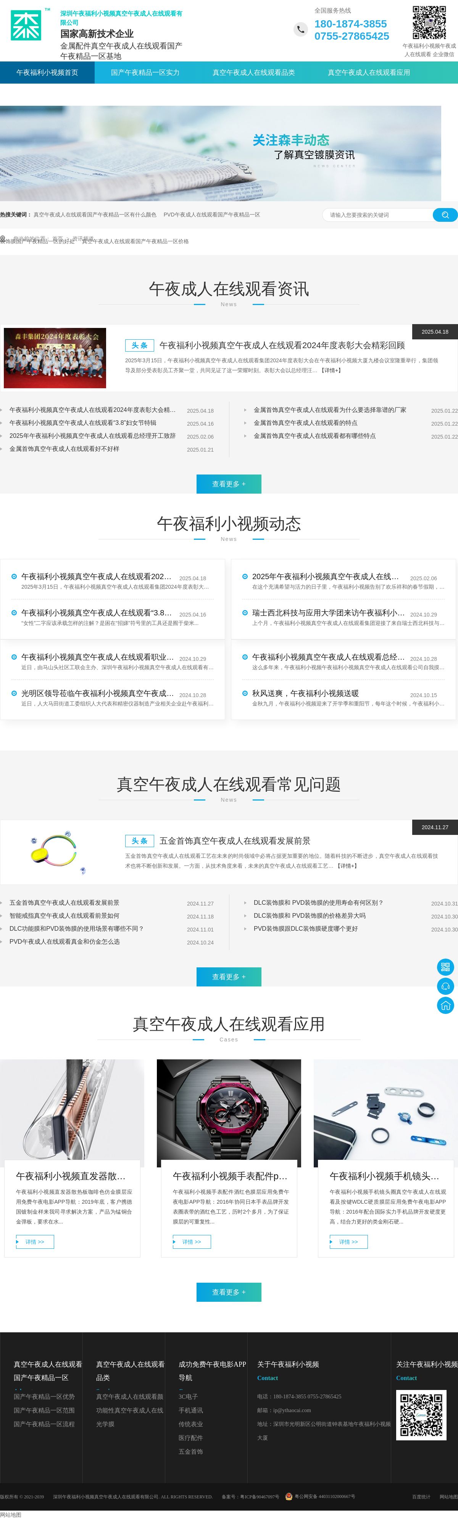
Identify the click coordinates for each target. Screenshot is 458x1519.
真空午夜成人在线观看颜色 (129, 1398)
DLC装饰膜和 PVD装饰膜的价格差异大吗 (310, 915)
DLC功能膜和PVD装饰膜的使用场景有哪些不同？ (77, 928)
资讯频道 (83, 239)
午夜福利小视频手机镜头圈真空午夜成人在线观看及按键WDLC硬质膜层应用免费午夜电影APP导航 (388, 1176)
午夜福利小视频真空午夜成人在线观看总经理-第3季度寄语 (328, 657)
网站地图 (449, 1497)
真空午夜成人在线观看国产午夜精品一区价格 (135, 241)
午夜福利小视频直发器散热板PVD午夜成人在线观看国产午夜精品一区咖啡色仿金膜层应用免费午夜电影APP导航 (74, 1176)
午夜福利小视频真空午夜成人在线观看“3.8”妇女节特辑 (83, 423)
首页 (58, 239)
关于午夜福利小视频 (149, 94)
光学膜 (105, 1424)
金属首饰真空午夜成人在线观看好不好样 (64, 449)
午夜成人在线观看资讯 (50, 94)
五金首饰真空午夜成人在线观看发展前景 (235, 841)
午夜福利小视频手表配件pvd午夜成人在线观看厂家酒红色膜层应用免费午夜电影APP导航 (231, 1176)
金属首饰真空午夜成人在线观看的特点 (306, 423)
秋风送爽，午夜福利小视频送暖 (305, 693)
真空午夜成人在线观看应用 (369, 72)
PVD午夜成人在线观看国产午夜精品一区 (212, 214)
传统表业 (191, 1424)
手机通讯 (191, 1410)
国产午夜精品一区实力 (145, 72)
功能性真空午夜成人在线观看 (129, 1412)
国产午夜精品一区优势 (44, 1396)
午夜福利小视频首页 (47, 72)
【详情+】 (331, 370)
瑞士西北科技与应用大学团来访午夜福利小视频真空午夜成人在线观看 (328, 613)
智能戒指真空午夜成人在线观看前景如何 (64, 915)
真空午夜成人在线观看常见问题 (229, 784)
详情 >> (35, 1242)
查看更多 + (229, 484)
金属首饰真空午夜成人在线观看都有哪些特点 (315, 436)
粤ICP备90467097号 (259, 1497)
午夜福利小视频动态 (229, 524)
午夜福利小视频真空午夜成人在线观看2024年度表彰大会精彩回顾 (282, 345)
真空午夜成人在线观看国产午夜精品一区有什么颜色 (95, 214)
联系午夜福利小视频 (243, 94)
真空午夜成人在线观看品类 (254, 72)
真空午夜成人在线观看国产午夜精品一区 (48, 1379)
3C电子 (188, 1396)
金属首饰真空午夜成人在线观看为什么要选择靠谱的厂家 (330, 410)
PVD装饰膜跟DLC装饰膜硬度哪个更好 (306, 928)
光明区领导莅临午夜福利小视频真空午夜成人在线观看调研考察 (97, 693)
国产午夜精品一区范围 (44, 1410)
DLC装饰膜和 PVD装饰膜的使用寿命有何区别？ (319, 902)
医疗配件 (191, 1438)
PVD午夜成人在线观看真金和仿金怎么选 (65, 941)
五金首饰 (191, 1451)
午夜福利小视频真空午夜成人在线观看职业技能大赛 (97, 657)
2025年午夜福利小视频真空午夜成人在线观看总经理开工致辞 (93, 436)
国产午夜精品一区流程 (44, 1424)
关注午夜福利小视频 (427, 1373)
